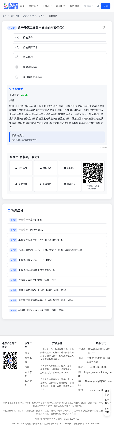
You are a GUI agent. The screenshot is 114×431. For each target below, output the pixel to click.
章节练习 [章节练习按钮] (21, 184)
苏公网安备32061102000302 (88, 423)
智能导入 (33, 5)
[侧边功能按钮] (106, 401)
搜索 (27, 366)
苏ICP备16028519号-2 (61, 423)
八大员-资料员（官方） (34, 15)
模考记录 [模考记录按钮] (69, 184)
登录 (105, 5)
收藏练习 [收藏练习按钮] (45, 184)
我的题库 (74, 5)
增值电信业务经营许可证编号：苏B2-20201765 (57, 419)
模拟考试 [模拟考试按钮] (45, 168)
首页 (22, 5)
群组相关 (61, 5)
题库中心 (15, 15)
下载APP (47, 5)
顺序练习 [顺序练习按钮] (21, 168)
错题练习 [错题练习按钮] (69, 168)
